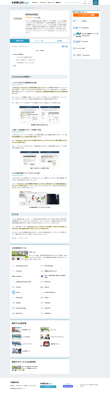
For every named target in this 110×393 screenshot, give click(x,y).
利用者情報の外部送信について (17, 388)
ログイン (90, 3)
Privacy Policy (32, 385)
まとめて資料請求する (84, 15)
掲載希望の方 (95, 3)
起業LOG (58, 2)
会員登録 (85, 3)
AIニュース (51, 2)
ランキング (43, 2)
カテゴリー (35, 2)
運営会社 (12, 385)
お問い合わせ (19, 385)
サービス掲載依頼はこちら (48, 386)
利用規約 (25, 385)
